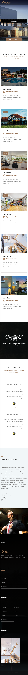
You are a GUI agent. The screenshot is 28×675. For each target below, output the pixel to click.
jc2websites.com (16, 672)
